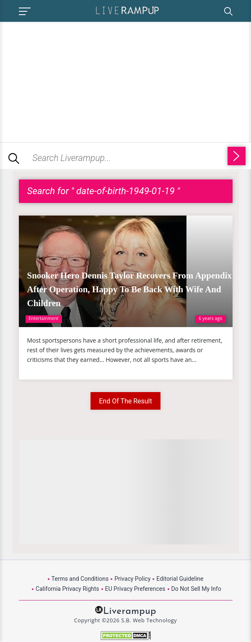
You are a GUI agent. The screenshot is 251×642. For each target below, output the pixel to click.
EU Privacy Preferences (135, 588)
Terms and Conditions (80, 578)
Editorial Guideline (179, 578)
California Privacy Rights (67, 588)
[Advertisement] (70, 80)
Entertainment (44, 318)
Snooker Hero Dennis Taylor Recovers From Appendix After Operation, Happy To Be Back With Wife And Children (129, 289)
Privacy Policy (132, 578)
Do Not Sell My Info (196, 588)
